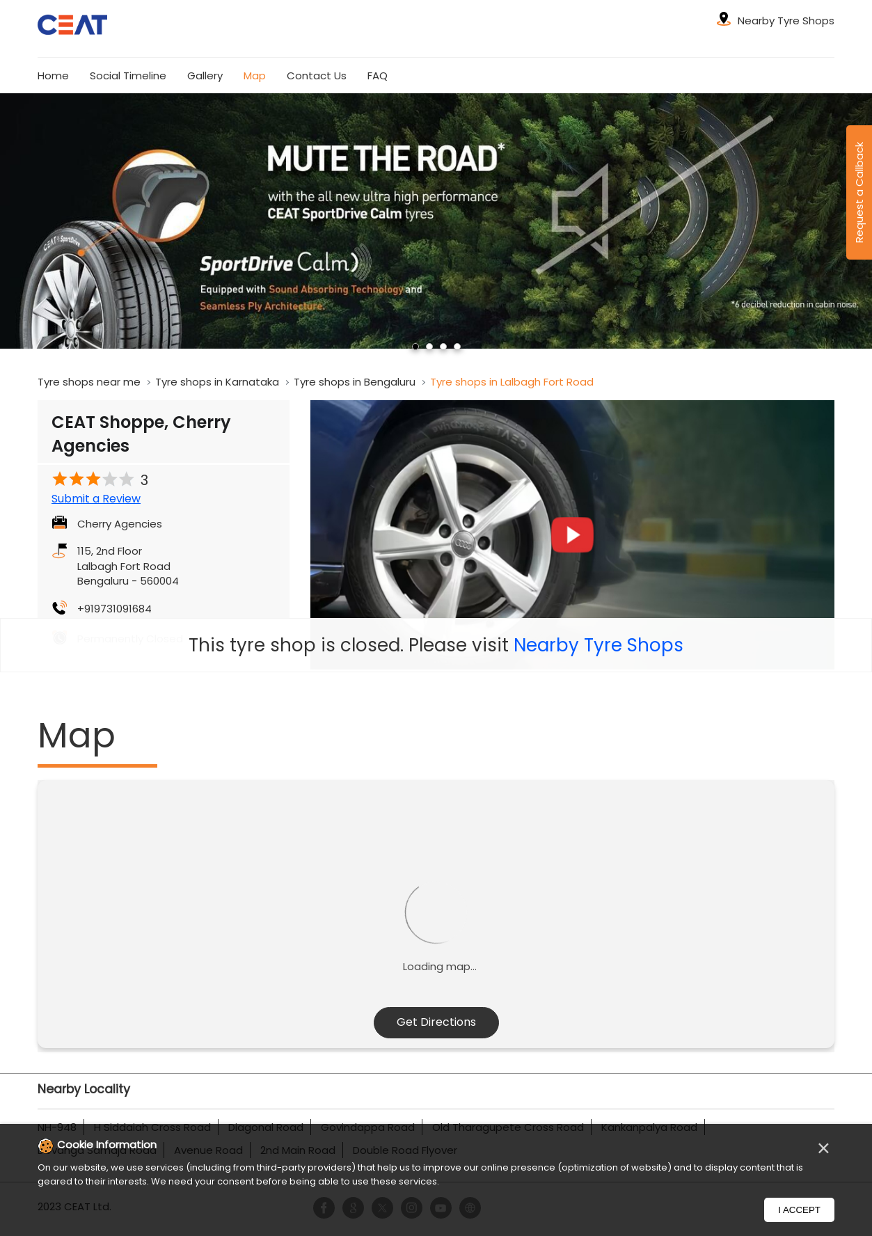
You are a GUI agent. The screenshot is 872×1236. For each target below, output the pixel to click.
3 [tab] (443, 346)
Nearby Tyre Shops (598, 645)
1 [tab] (415, 346)
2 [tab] (429, 346)
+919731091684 (114, 608)
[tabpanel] (436, 221)
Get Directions (436, 1022)
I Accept (799, 1210)
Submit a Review (96, 499)
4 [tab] (457, 346)
